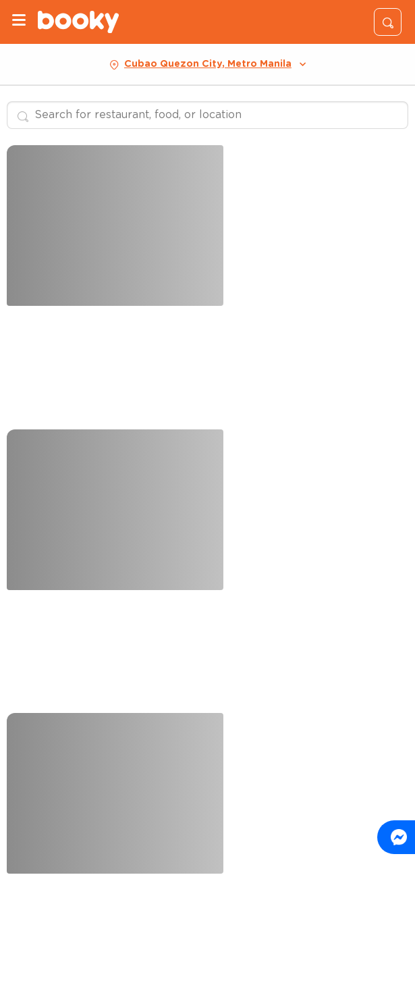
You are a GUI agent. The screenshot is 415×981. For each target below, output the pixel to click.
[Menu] (19, 22)
